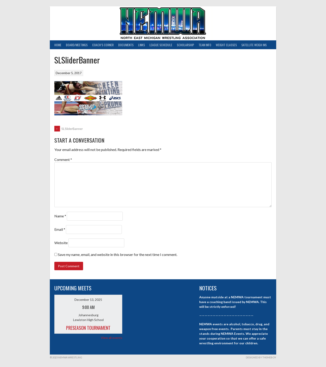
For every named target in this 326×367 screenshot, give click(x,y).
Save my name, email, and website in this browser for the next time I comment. (117, 254)
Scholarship (185, 44)
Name (60, 216)
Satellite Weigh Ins (254, 44)
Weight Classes (226, 44)
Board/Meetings (77, 44)
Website (61, 243)
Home (57, 44)
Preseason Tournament (88, 327)
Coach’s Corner (103, 44)
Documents (126, 44)
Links (141, 44)
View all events (111, 338)
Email (59, 229)
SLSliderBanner (68, 129)
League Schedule (160, 44)
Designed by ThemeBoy (261, 357)
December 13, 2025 (88, 299)
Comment (63, 159)
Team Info (205, 44)
